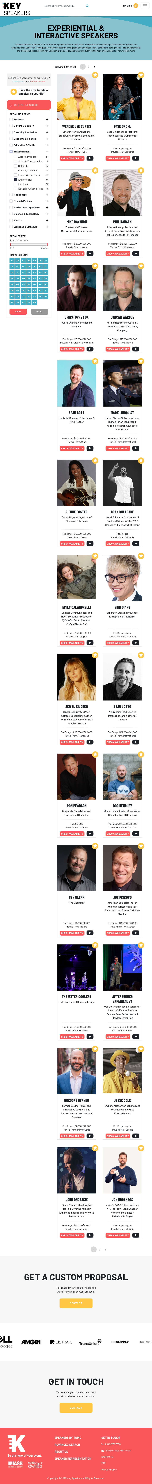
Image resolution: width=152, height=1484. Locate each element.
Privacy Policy (109, 1469)
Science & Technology (26, 213)
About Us (61, 1451)
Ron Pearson (77, 805)
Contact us (17, 81)
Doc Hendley (122, 805)
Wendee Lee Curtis (76, 126)
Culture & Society (24, 125)
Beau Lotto (122, 706)
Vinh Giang (122, 607)
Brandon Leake (122, 511)
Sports (18, 220)
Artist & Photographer (30, 161)
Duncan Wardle (122, 317)
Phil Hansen (122, 221)
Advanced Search (67, 1444)
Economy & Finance (25, 138)
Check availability (72, 158)
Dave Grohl (122, 126)
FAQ (103, 1463)
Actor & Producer (27, 156)
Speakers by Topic (67, 1437)
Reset (39, 311)
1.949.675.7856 (113, 1444)
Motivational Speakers (27, 207)
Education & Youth (24, 145)
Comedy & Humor (27, 170)
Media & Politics (23, 200)
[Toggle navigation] (145, 6)
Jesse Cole (122, 1100)
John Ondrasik (77, 1199)
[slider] (10, 244)
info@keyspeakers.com (118, 1450)
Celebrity (23, 165)
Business (19, 119)
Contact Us (107, 1456)
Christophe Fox (77, 317)
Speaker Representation (72, 1458)
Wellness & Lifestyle (25, 226)
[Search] (64, 5)
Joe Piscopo (122, 897)
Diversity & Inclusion (25, 132)
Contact (76, 1303)
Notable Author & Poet (30, 188)
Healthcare (20, 194)
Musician (23, 184)
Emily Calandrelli (76, 607)
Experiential (25, 179)
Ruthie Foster (77, 511)
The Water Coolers (76, 996)
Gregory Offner (76, 1100)
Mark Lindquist (122, 412)
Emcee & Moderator (29, 174)
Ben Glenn (76, 897)
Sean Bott (76, 412)
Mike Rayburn (76, 221)
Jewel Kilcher (76, 706)
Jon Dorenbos (122, 1199)
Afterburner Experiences (122, 998)
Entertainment (22, 151)
